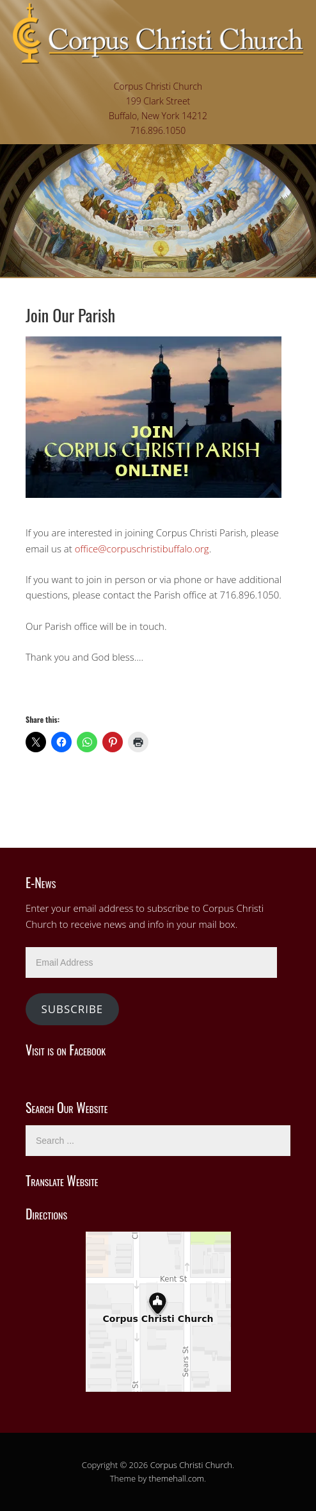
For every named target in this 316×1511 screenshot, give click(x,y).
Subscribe (72, 1009)
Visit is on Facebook (66, 1049)
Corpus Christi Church (191, 1465)
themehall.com (177, 1478)
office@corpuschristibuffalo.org (142, 548)
